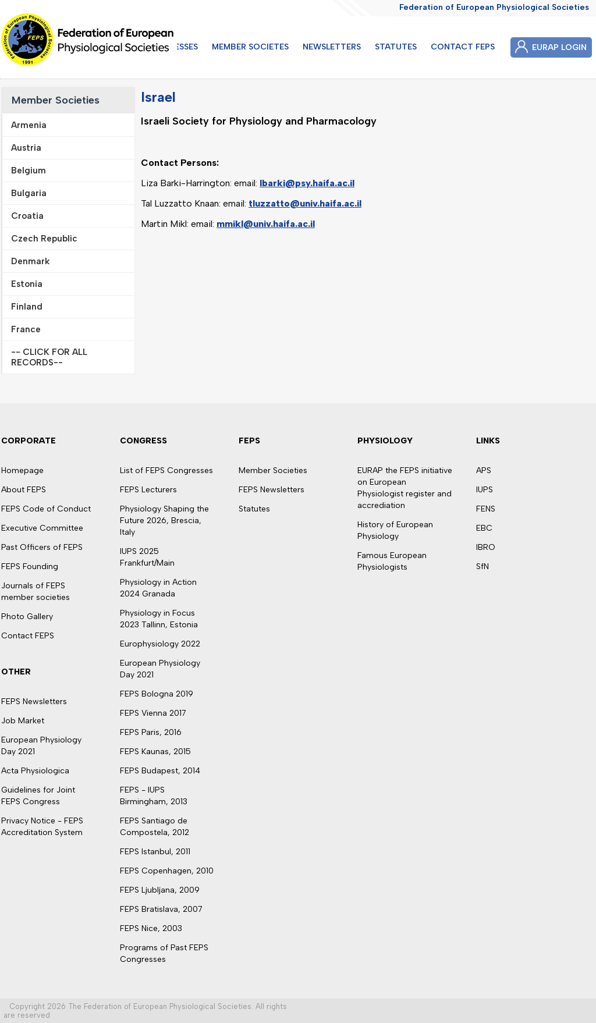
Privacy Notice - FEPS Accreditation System (42, 826)
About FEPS (23, 490)
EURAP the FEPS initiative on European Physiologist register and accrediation (404, 488)
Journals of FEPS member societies (35, 591)
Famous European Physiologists (392, 561)
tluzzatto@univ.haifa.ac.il (305, 203)
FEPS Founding (29, 566)
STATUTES (396, 47)
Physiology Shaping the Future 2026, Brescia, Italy (164, 520)
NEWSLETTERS (332, 47)
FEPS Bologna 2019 (156, 694)
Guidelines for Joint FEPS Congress (38, 796)
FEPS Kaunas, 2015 (155, 751)
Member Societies (56, 100)
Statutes (254, 509)
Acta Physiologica (35, 771)
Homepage (22, 470)
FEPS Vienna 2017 (153, 713)
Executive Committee (42, 528)
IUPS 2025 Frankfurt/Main (147, 557)
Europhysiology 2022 (160, 644)
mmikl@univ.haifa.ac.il (266, 223)
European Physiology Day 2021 (41, 745)
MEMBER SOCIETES (250, 47)
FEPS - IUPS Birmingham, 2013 (153, 796)
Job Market (22, 721)
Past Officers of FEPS (42, 547)
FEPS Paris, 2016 (151, 732)
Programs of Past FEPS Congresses (164, 953)
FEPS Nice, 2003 (151, 928)
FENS (485, 509)
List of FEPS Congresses (166, 470)
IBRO (485, 547)
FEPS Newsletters (34, 701)
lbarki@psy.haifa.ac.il (307, 183)
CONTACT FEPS (463, 47)
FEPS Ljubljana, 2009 (160, 890)
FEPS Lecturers (148, 490)
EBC (484, 528)
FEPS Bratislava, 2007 (161, 909)
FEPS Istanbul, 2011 (155, 852)
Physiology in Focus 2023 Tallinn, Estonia (159, 619)
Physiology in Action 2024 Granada (158, 588)
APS (483, 470)
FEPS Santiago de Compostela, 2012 (154, 826)
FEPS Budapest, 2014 (160, 771)
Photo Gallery (27, 616)
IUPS (484, 490)
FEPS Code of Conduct (46, 509)
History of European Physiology (395, 530)
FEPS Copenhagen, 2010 (167, 871)
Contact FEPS (27, 636)
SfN (482, 566)
